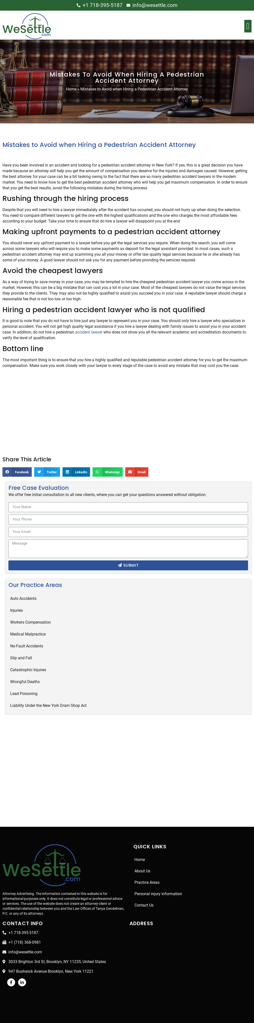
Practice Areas (147, 882)
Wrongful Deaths (25, 682)
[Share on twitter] (48, 472)
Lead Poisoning (23, 693)
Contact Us (144, 905)
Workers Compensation (31, 622)
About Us (142, 871)
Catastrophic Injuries (28, 670)
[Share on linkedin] (77, 472)
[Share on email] (140, 472)
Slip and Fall (21, 658)
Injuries (16, 610)
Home (70, 89)
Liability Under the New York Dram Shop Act (49, 705)
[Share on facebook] (17, 472)
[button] (248, 26)
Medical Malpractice (27, 634)
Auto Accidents (23, 598)
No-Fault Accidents (26, 646)
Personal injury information (157, 894)
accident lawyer (90, 332)
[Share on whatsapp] (110, 472)
